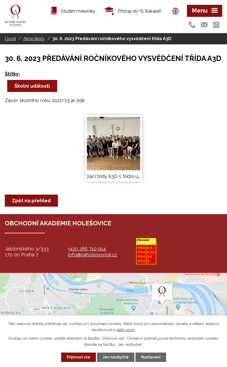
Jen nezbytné (116, 357)
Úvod (10, 38)
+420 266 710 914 (87, 249)
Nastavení (151, 357)
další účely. (126, 330)
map (113, 306)
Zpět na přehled (31, 200)
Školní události (32, 86)
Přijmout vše (78, 357)
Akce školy (34, 38)
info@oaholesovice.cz (92, 254)
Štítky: (12, 74)
